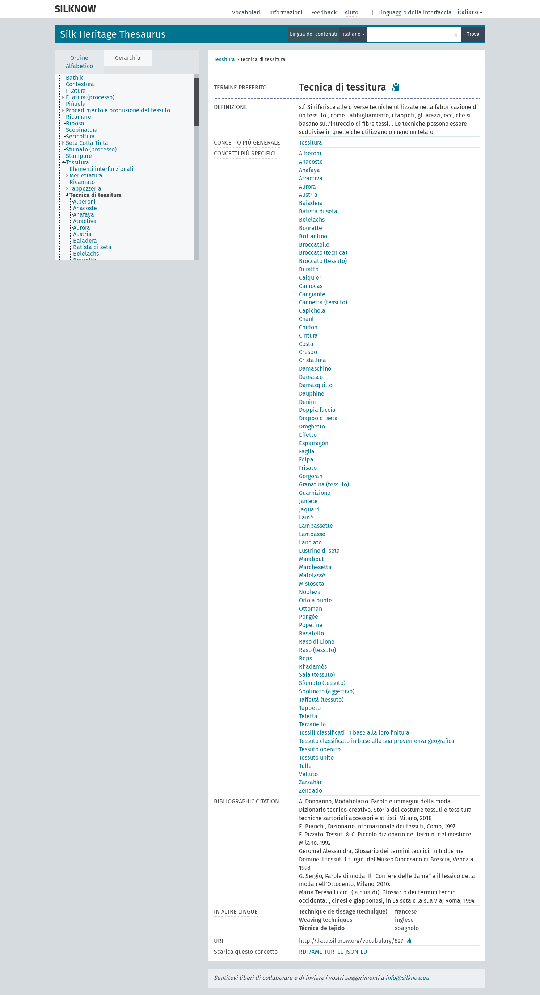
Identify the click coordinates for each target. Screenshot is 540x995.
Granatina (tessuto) (324, 484)
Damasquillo (315, 385)
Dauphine (311, 393)
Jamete (308, 501)
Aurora (307, 186)
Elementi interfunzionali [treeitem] (101, 169)
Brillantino (313, 236)
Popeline (310, 625)
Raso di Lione (316, 641)
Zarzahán (311, 782)
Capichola (312, 310)
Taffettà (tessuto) (321, 699)
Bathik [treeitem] (74, 78)
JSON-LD (356, 951)
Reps (305, 658)
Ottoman (310, 608)
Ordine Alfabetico (79, 62)
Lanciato (310, 542)
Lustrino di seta (319, 550)
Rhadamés (313, 666)
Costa (306, 343)
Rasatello (311, 633)
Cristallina (312, 360)
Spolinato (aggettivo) (326, 691)
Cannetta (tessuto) (323, 302)
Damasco (311, 376)
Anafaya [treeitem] (83, 215)
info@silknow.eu (407, 977)
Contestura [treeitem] (80, 84)
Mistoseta (311, 583)
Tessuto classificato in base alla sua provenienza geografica (377, 740)
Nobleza (310, 592)
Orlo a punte (315, 600)
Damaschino (315, 368)
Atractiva (310, 178)
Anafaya (309, 170)
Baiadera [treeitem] (85, 241)
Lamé (306, 517)
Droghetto (312, 426)
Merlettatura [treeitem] (85, 175)
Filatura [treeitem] (76, 91)
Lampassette (316, 525)
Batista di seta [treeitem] (92, 247)
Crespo (308, 351)
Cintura (308, 335)
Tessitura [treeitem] (77, 162)
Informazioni (286, 12)
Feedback (324, 12)
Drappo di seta (318, 418)
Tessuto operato (320, 749)
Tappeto (310, 708)
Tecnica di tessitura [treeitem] (95, 195)
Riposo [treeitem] (75, 123)
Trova (473, 34)
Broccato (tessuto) (323, 261)
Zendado (310, 790)
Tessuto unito (316, 757)
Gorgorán (310, 476)
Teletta (308, 716)
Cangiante (312, 294)
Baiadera (311, 203)
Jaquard (309, 509)
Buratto (308, 269)
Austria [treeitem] (82, 234)
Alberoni (310, 153)
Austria (308, 194)
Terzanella (312, 724)
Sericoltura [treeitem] (80, 136)
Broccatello (314, 244)
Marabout (311, 559)
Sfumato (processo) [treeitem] (91, 149)
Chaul (306, 318)
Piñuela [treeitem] (76, 104)
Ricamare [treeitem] (78, 117)
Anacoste (311, 161)
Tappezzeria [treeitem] (85, 188)
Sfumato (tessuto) (322, 683)
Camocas (310, 286)
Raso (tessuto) (317, 650)
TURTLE (333, 951)
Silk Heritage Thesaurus (113, 34)
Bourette (310, 228)
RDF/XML (310, 951)
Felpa (306, 459)
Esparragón (313, 443)
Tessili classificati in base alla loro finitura (354, 732)
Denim (307, 401)
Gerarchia (127, 57)
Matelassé (312, 575)
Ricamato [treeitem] (82, 182)
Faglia (307, 451)
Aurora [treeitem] (81, 228)
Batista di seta (318, 211)
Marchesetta (315, 567)
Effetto (308, 434)
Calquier (310, 277)
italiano (469, 12)
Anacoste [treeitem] (85, 208)
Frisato (308, 467)
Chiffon (308, 327)
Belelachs (312, 219)
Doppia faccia (317, 409)
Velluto (308, 774)
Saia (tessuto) (317, 674)
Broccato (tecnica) (323, 252)
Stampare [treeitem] (79, 156)
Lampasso (312, 534)
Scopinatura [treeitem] (82, 130)
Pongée (308, 616)
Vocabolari (247, 12)
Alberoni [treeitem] (84, 201)
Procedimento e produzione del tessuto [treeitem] (118, 110)
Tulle (305, 765)
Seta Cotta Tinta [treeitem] (87, 143)
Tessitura (224, 60)
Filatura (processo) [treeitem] (90, 97)
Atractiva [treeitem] (85, 221)
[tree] (127, 167)
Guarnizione (314, 492)
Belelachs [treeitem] (86, 254)
